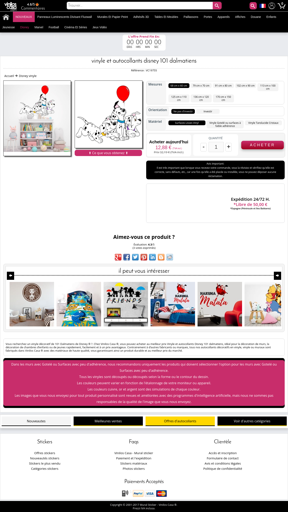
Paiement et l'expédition (133, 458)
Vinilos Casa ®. (168, 505)
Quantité (216, 138)
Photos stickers (134, 468)
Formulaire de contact (223, 458)
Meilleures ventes (108, 421)
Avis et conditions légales (223, 463)
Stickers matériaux (133, 463)
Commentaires (33, 6)
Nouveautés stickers (44, 458)
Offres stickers (44, 453)
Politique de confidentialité (222, 468)
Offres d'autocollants (180, 421)
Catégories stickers (44, 468)
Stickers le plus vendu (45, 463)
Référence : (138, 70)
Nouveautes (36, 421)
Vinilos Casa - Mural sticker (133, 453)
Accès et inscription (223, 453)
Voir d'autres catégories (252, 421)
